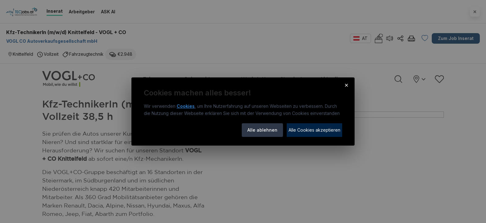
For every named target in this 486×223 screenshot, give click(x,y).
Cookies (186, 106)
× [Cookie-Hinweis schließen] (346, 85)
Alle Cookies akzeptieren (314, 130)
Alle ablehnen (262, 130)
